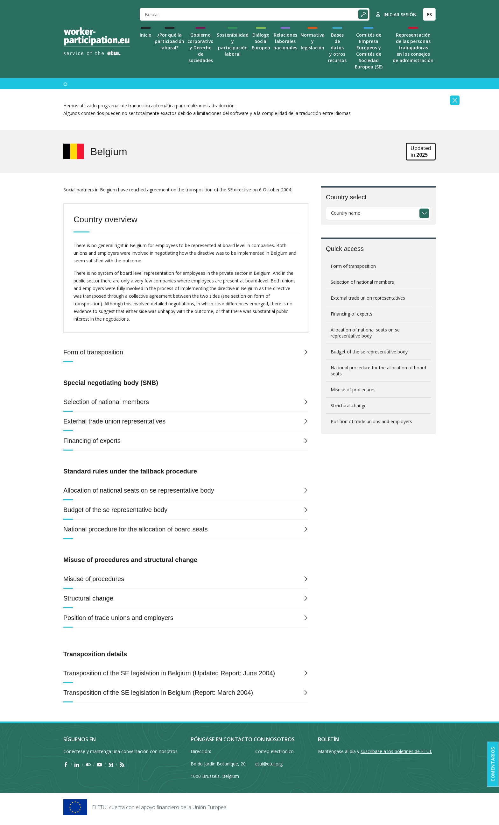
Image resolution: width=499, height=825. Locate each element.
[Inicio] (65, 83)
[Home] (96, 41)
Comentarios (493, 764)
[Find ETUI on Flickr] (88, 765)
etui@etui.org (269, 764)
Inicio (145, 35)
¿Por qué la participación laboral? (169, 41)
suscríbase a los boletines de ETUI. (396, 751)
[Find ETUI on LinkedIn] (76, 765)
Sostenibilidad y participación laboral (233, 44)
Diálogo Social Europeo (261, 41)
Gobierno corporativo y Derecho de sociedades (200, 47)
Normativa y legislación (312, 41)
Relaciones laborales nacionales (285, 41)
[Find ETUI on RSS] (122, 765)
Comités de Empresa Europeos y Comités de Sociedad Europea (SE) (369, 51)
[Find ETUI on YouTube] (99, 765)
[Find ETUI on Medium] (111, 765)
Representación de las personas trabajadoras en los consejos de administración (413, 47)
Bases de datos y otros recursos (337, 47)
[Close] (455, 100)
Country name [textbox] (345, 213)
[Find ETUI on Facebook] (65, 765)
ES (429, 14)
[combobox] (378, 213)
